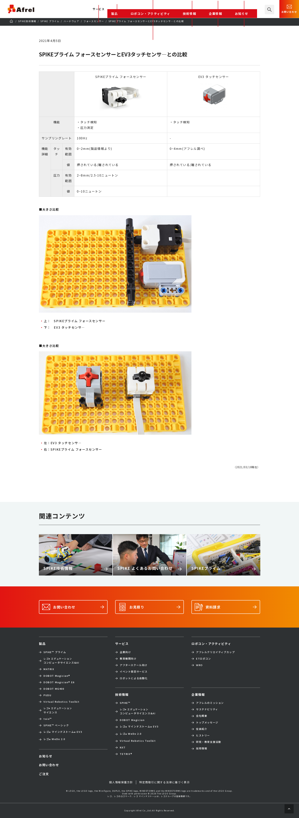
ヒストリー (203, 735)
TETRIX (126, 754)
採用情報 (201, 748)
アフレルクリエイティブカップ (215, 652)
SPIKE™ (125, 703)
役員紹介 (201, 729)
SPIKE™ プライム (54, 652)
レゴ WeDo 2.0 (54, 739)
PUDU (47, 695)
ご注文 (44, 774)
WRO (199, 665)
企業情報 (230, 9)
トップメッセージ (207, 722)
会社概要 (201, 716)
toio (47, 719)
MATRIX (48, 669)
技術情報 (213, 9)
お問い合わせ (289, 8)
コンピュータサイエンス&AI (61, 660)
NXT (123, 747)
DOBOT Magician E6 (59, 682)
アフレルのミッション (210, 703)
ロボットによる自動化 (134, 678)
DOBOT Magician (56, 676)
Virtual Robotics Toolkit (61, 701)
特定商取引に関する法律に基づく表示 (164, 782)
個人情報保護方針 (121, 782)
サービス (122, 643)
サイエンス (57, 710)
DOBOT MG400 (53, 688)
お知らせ (248, 9)
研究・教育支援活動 (208, 742)
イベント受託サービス (134, 671)
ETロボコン (203, 658)
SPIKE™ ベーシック (56, 725)
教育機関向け (128, 658)
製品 (157, 9)
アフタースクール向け (133, 665)
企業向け (125, 652)
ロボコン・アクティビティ (183, 9)
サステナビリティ (207, 709)
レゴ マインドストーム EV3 (62, 732)
